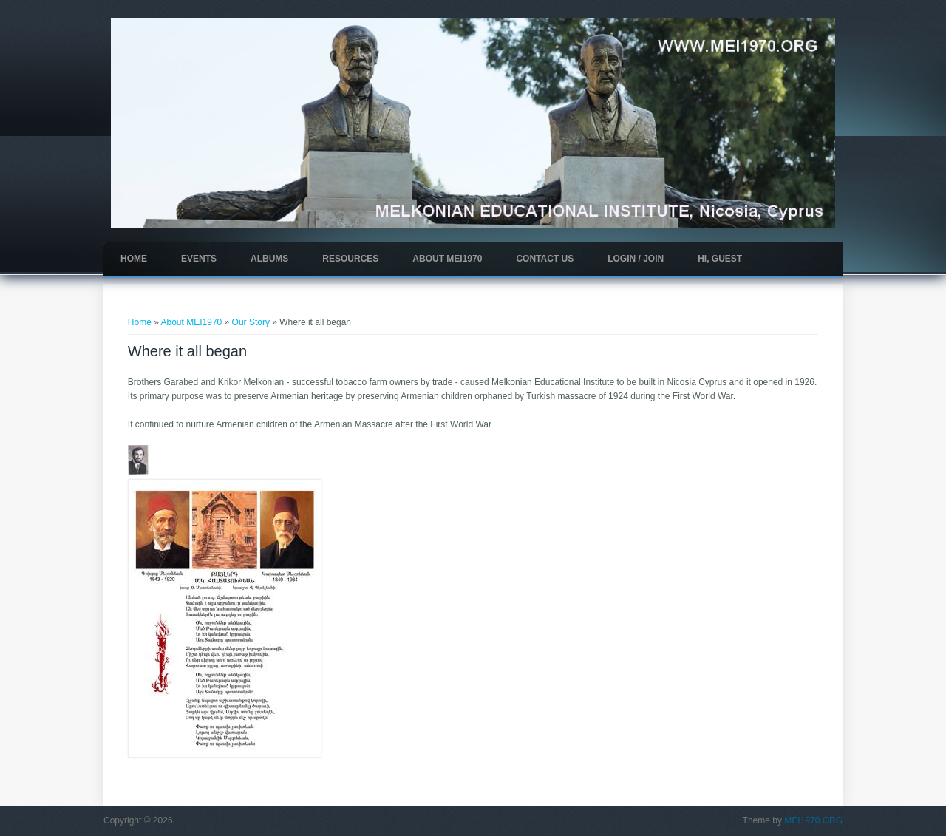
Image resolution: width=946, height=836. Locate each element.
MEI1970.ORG (813, 820)
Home (133, 259)
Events (199, 259)
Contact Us (545, 259)
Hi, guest (720, 259)
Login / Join (636, 259)
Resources (350, 259)
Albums (269, 259)
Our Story (251, 322)
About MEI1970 (447, 259)
